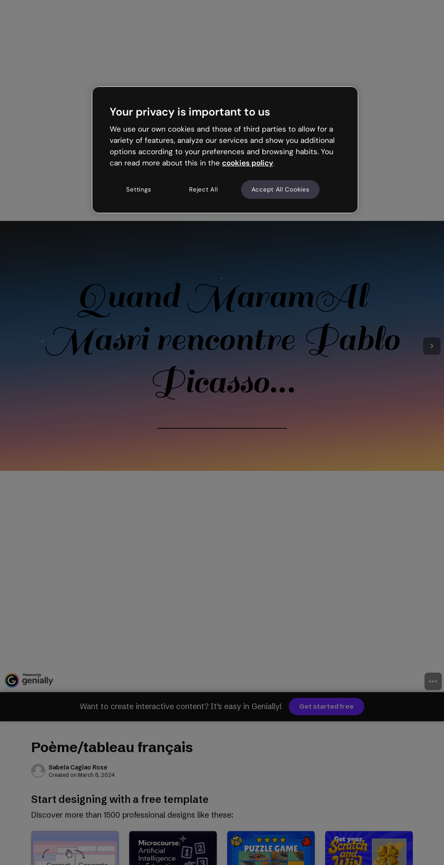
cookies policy (247, 163)
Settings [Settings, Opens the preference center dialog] (138, 189)
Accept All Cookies (280, 189)
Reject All (203, 189)
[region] (225, 149)
